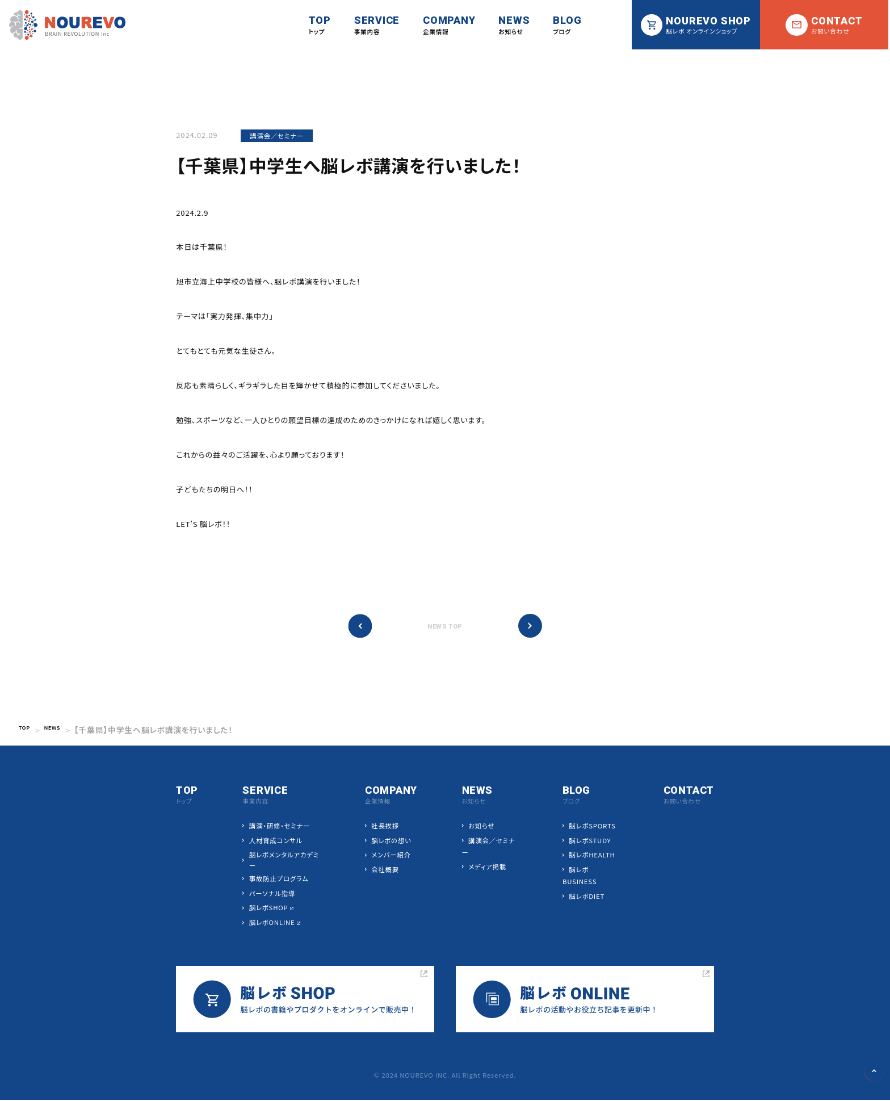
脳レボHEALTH (591, 855)
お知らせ (481, 826)
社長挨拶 (385, 826)
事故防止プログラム (279, 879)
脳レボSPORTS (591, 826)
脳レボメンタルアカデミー (285, 860)
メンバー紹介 (391, 855)
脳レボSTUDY (589, 841)
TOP (27, 730)
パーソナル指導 (273, 894)
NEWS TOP (445, 627)
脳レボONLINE (273, 923)
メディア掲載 (487, 867)
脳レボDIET (586, 897)
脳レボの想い (391, 841)
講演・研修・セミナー (280, 826)
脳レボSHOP (269, 908)
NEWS (61, 730)
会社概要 (385, 870)
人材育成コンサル (276, 841)
